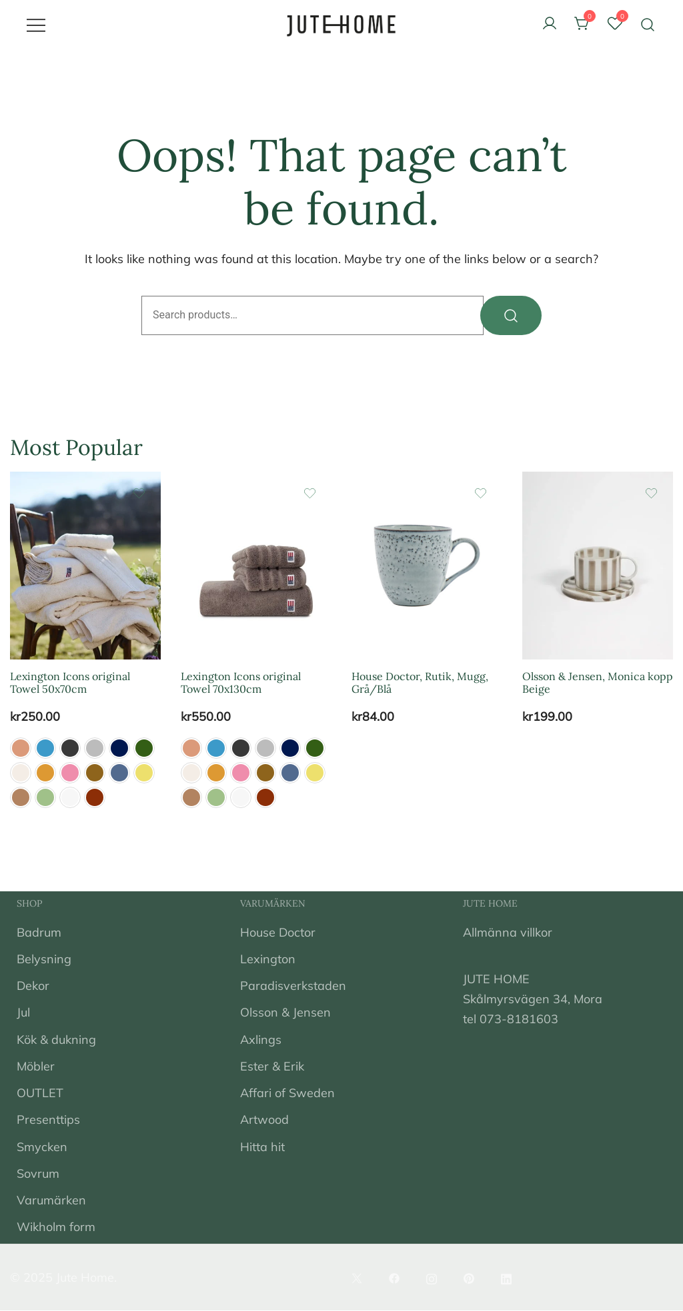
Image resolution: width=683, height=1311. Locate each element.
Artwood (264, 1120)
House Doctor (277, 932)
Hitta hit (262, 1146)
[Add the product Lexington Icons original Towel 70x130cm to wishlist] (309, 493)
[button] (20, 748)
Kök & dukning (56, 1039)
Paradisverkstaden (293, 986)
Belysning (44, 959)
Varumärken (51, 1200)
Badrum (39, 932)
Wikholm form (56, 1227)
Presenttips (48, 1120)
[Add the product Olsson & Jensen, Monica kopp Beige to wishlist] (651, 493)
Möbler (36, 1066)
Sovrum (38, 1173)
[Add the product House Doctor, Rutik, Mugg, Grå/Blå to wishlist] (480, 493)
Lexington (267, 959)
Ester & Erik (272, 1066)
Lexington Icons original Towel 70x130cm (241, 683)
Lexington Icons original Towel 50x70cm (70, 683)
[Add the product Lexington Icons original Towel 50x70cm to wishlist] (139, 493)
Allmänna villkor (507, 932)
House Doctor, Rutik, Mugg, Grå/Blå (420, 683)
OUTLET (40, 1093)
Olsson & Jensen (285, 1013)
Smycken (42, 1146)
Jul (23, 1013)
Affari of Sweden (287, 1093)
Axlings (260, 1039)
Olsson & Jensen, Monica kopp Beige (597, 683)
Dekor (33, 986)
